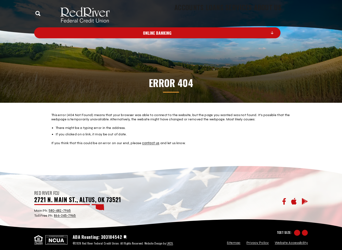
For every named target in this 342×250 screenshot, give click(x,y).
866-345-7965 (65, 215)
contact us (150, 143)
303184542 (111, 235)
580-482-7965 (60, 210)
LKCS (170, 241)
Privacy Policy (258, 241)
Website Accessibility (291, 241)
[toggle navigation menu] (303, 13)
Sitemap (233, 241)
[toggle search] (38, 13)
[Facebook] (284, 201)
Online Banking (186, 33)
